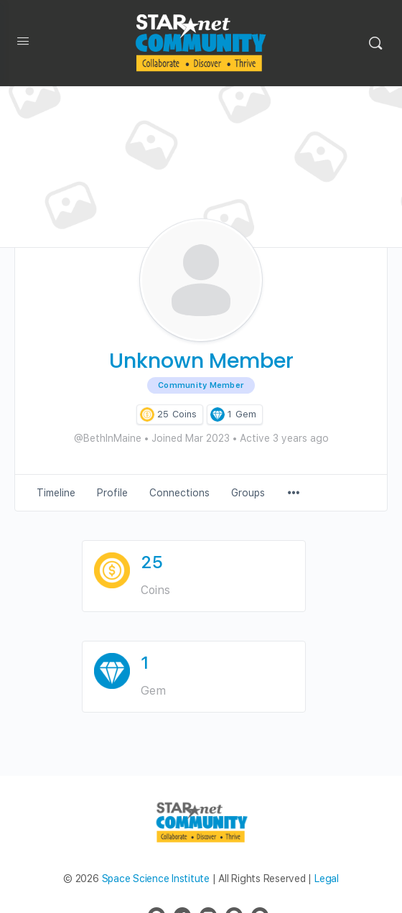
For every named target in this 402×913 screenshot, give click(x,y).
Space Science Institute (156, 878)
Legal (326, 878)
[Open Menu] (23, 43)
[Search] (375, 43)
